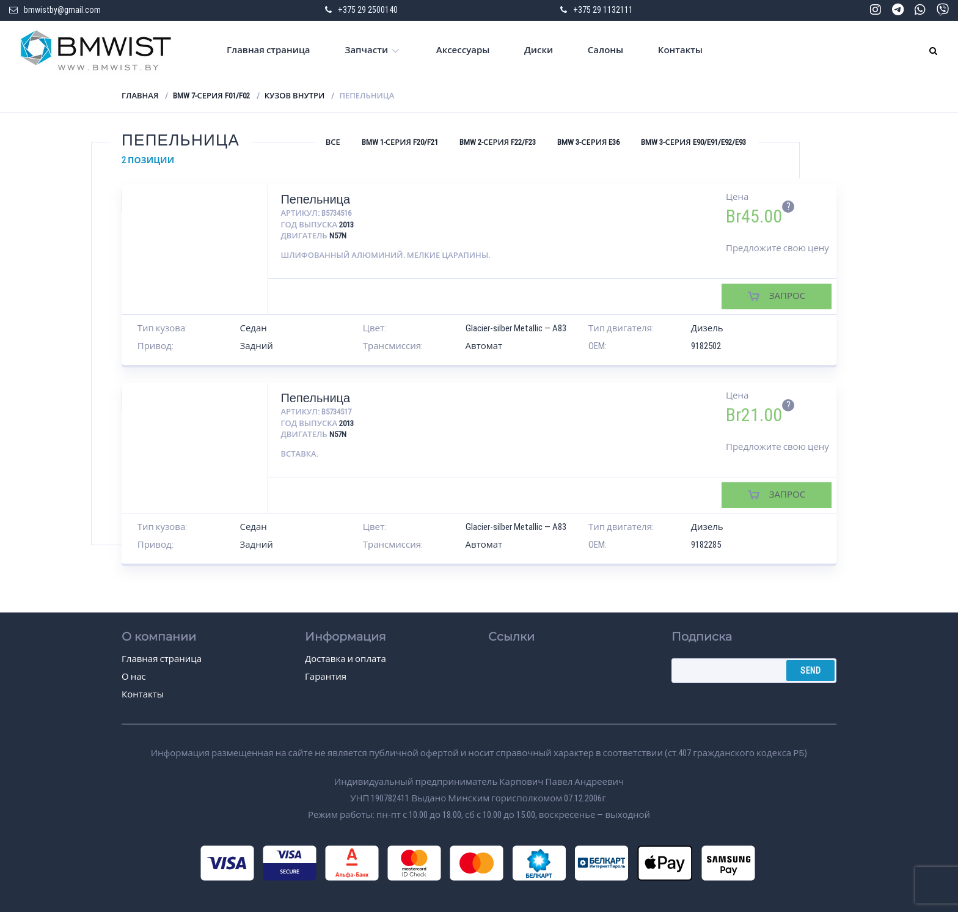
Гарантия (325, 676)
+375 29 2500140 (368, 10)
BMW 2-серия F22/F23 (497, 142)
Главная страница (268, 50)
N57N (337, 235)
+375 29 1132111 (603, 10)
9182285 (706, 544)
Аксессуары (463, 50)
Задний (256, 345)
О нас (134, 676)
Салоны (605, 50)
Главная (140, 95)
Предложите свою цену (777, 248)
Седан (253, 328)
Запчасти (366, 50)
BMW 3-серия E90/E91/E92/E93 (693, 142)
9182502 (706, 345)
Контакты (680, 50)
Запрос (787, 295)
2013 (346, 224)
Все (333, 142)
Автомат (484, 345)
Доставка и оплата (345, 658)
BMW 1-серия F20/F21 (400, 142)
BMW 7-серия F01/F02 (211, 95)
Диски (538, 50)
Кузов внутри (295, 95)
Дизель (707, 328)
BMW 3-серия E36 (588, 142)
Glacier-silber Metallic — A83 (516, 328)
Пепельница (315, 199)
